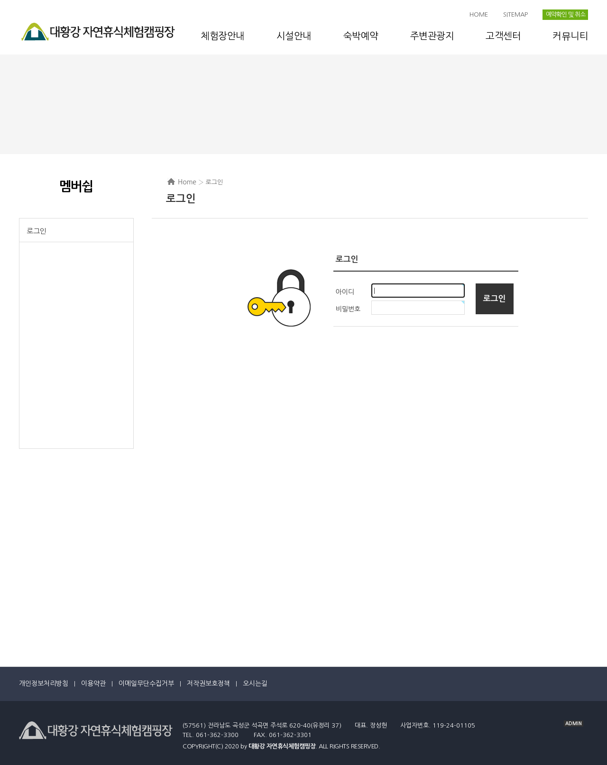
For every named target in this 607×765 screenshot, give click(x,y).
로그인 (36, 231)
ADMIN (573, 723)
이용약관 (93, 683)
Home (187, 182)
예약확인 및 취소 (565, 14)
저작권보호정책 (208, 683)
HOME (478, 14)
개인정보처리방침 (43, 683)
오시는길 (255, 683)
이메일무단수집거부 (146, 683)
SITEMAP (515, 14)
